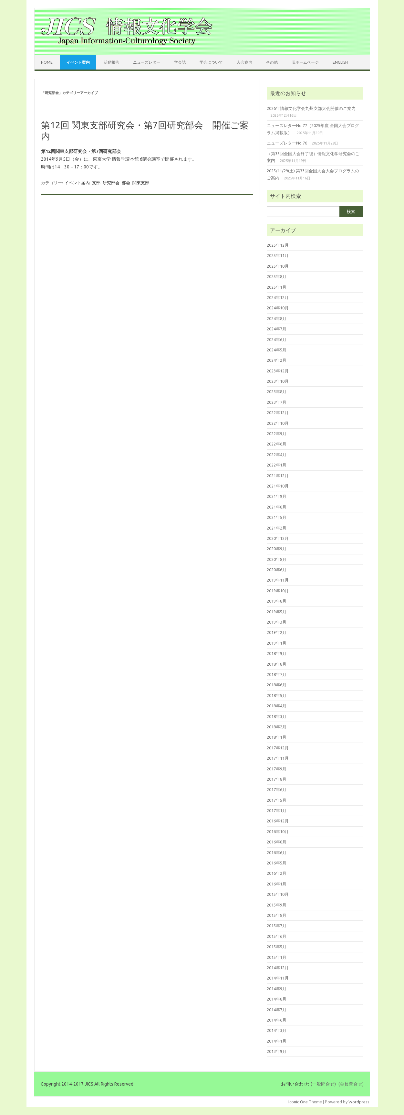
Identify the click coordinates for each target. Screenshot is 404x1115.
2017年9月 (276, 769)
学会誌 (180, 62)
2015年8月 (276, 915)
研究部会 (111, 182)
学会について (211, 62)
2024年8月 (276, 318)
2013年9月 (276, 1051)
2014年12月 (278, 967)
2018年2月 (276, 726)
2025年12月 (278, 245)
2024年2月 (276, 360)
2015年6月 (276, 936)
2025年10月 (278, 266)
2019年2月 (276, 632)
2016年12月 (278, 821)
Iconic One (298, 1101)
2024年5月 (276, 350)
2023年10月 (278, 381)
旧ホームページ (305, 62)
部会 (126, 182)
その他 (272, 62)
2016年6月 (276, 852)
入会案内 (244, 62)
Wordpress (358, 1101)
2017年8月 (276, 779)
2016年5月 (276, 863)
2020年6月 (276, 569)
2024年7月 (276, 329)
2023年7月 (276, 402)
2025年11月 (278, 255)
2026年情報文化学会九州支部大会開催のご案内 (311, 108)
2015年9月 (276, 905)
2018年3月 (276, 716)
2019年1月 (276, 643)
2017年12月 (278, 747)
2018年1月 (276, 737)
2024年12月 (278, 297)
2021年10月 (278, 486)
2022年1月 (276, 465)
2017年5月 (276, 800)
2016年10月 (278, 831)
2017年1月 (276, 810)
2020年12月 (278, 538)
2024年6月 (276, 339)
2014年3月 (276, 1030)
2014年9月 (276, 988)
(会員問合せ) (351, 1084)
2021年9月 (276, 496)
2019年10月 (278, 590)
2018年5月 (276, 695)
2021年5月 (276, 517)
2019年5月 (276, 611)
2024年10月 (278, 308)
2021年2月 (276, 528)
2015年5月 (276, 946)
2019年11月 (278, 580)
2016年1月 (276, 884)
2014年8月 (276, 999)
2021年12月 (278, 475)
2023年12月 (278, 371)
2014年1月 (276, 1041)
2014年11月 (278, 978)
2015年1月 (276, 957)
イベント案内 (78, 62)
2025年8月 (276, 276)
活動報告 (111, 62)
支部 (96, 182)
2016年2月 (276, 873)
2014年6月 (276, 1020)
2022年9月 (276, 433)
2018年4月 (276, 705)
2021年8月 (276, 507)
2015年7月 (276, 925)
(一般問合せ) (323, 1084)
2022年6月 (276, 444)
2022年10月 (278, 423)
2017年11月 (278, 758)
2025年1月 (276, 287)
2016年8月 (276, 842)
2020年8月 (276, 559)
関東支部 (140, 182)
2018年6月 (276, 684)
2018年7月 (276, 674)
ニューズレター (146, 62)
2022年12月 (278, 412)
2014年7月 (276, 1009)
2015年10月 (278, 894)
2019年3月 (276, 622)
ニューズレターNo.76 (287, 143)
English (340, 62)
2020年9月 (276, 548)
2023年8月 (276, 391)
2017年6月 (276, 789)
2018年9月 (276, 653)
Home (47, 62)
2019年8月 (276, 601)
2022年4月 (276, 454)
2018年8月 (276, 664)
